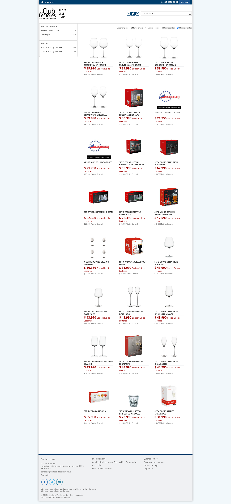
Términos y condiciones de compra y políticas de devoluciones (69, 489)
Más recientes (169, 28)
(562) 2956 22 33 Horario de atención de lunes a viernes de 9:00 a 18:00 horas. (62, 466)
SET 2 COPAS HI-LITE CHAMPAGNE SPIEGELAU (95, 113)
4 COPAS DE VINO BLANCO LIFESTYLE (96, 263)
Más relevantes (185, 28)
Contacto (45, 475)
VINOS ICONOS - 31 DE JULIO (167, 112)
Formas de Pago (151, 465)
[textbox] (166, 14)
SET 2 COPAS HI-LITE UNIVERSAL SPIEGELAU (130, 63)
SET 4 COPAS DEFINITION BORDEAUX (166, 163)
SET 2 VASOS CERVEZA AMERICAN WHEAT (164, 213)
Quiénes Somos (151, 458)
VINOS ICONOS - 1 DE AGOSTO (98, 162)
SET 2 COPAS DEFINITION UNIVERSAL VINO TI (166, 313)
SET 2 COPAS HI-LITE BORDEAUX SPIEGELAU (165, 63)
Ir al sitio (49, 2)
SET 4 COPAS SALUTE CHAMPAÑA (164, 412)
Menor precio (153, 28)
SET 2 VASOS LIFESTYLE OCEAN (98, 212)
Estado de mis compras (154, 462)
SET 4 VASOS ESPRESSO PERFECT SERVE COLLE (130, 412)
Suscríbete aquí (99, 458)
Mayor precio (137, 28)
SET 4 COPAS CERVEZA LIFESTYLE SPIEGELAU (129, 113)
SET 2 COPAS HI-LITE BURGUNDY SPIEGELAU (95, 63)
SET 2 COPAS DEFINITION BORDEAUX (95, 313)
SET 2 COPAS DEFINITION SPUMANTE (131, 362)
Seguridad (148, 468)
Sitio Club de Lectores (101, 468)
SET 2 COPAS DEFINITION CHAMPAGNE (166, 362)
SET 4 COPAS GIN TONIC (95, 411)
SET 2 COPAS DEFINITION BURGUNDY (166, 263)
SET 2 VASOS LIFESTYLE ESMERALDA (130, 213)
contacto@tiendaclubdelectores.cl (56, 471)
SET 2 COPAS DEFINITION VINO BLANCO (98, 362)
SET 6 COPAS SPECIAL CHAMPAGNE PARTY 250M (131, 163)
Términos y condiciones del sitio (55, 491)
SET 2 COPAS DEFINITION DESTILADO (131, 313)
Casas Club (97, 465)
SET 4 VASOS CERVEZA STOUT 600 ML (132, 263)
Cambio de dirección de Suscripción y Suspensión (114, 462)
